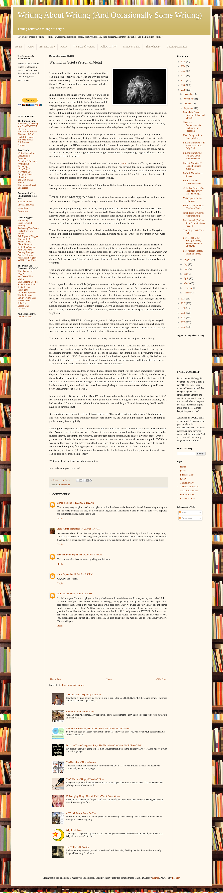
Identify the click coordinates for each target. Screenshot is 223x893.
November (189, 98)
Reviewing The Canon (28, 228)
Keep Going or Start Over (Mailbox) (192, 136)
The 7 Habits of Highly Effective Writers (85, 779)
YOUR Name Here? (27, 260)
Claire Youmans (25, 244)
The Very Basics (25, 139)
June (186, 269)
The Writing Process (27, 131)
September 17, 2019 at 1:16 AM (84, 529)
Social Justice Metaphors (24, 288)
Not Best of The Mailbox (25, 277)
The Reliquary (153, 46)
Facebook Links (131, 46)
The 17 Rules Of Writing (77, 847)
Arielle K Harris (25, 255)
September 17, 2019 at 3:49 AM (87, 554)
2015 (183, 313)
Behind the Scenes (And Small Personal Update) (194, 115)
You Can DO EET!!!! (28, 126)
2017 (183, 303)
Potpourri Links (25, 201)
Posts (183, 512)
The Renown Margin (27, 185)
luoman (155, 878)
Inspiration (23, 208)
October (188, 103)
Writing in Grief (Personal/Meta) (191, 182)
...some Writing (25, 316)
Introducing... (24, 220)
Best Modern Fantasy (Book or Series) (193, 252)
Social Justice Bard (27, 284)
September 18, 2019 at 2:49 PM (77, 593)
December (189, 94)
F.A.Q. (64, 46)
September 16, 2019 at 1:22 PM (79, 503)
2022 (183, 75)
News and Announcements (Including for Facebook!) (192, 126)
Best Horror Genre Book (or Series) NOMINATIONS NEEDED (192, 242)
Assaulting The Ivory (28, 161)
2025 (183, 61)
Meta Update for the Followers (192, 199)
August (187, 259)
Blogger (175, 878)
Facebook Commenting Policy (80, 711)
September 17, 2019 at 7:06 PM (77, 574)
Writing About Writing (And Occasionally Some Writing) (110, 15)
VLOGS (22, 308)
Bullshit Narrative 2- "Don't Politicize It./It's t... (192, 166)
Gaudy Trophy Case (27, 298)
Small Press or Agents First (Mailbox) (193, 214)
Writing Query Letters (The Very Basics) (193, 207)
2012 (183, 327)
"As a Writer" (24, 169)
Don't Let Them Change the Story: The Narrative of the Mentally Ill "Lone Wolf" (104, 745)
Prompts (22, 145)
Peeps (31, 46)
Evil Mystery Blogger (28, 236)
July (186, 264)
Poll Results (23, 142)
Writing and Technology (23, 165)
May (186, 274)
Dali (59, 593)
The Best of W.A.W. (84, 46)
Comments (185, 518)
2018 (183, 298)
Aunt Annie (63, 529)
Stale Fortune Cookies (28, 282)
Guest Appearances (177, 46)
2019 (183, 90)
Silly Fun (22, 303)
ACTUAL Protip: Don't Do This (81, 813)
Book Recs (23, 188)
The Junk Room (25, 295)
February (188, 288)
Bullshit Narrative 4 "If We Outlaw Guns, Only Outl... (194, 145)
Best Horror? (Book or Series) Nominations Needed (194, 223)
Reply (60, 518)
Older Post (161, 679)
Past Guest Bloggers (27, 257)
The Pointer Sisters (27, 239)
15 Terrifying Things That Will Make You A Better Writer (93, 796)
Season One (23, 306)
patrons (124, 163)
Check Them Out (26, 204)
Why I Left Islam (74, 830)
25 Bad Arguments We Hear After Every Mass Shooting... (193, 191)
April (186, 278)
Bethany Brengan (26, 252)
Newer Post (55, 679)
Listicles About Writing (25, 224)
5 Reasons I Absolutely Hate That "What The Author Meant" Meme (98, 728)
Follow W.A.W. (108, 46)
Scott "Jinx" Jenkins (27, 247)
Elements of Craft (26, 134)
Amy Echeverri (25, 249)
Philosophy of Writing (28, 123)
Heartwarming (24, 241)
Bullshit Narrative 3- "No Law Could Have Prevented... (192, 156)
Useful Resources (26, 137)
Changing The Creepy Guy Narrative (83, 694)
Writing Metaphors (26, 153)
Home (18, 46)
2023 (183, 71)
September (189, 108)
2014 (183, 317)
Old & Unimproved (27, 292)
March (187, 283)
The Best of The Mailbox (25, 181)
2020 (183, 85)
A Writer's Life (63, 485)
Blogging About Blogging (25, 175)
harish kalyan (64, 554)
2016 (183, 308)
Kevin (60, 503)
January (187, 292)
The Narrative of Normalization (81, 762)
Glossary (22, 129)
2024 (183, 66)
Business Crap (47, 46)
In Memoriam (24, 300)
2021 (183, 80)
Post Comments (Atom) (73, 685)
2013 (183, 322)
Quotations (23, 211)
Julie (59, 574)
